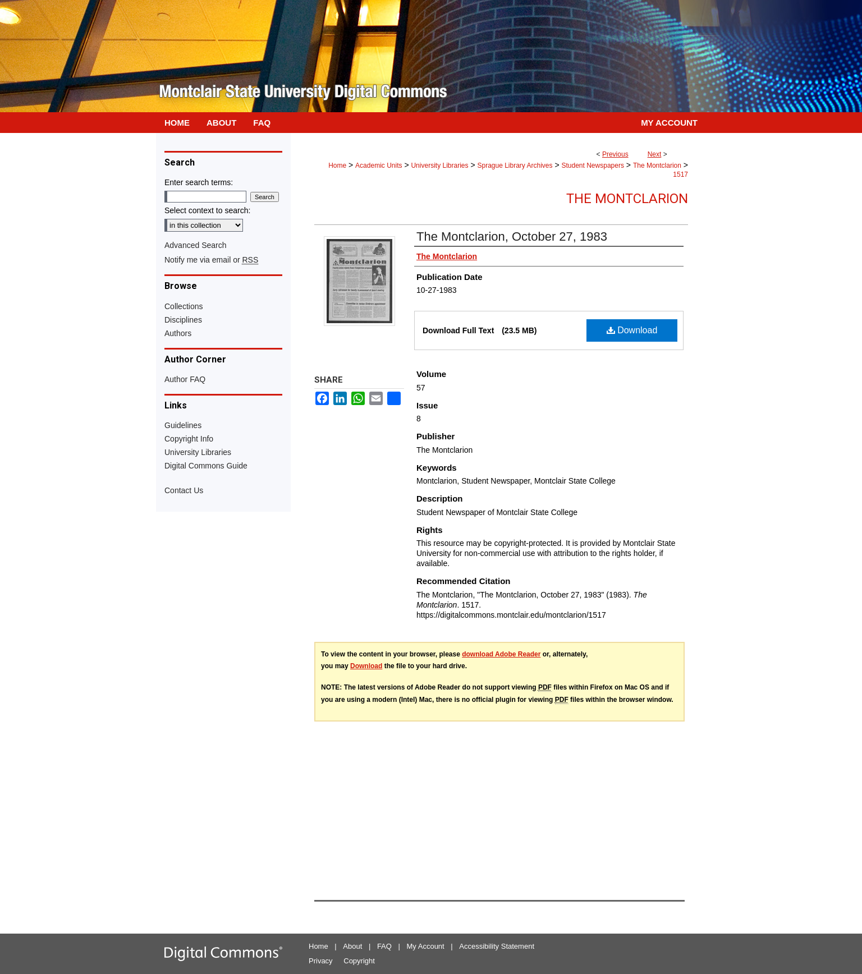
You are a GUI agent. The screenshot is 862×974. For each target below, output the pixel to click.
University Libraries (439, 165)
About (352, 946)
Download (632, 330)
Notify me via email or (211, 259)
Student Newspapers (593, 165)
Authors (177, 333)
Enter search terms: (198, 182)
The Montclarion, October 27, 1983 (511, 236)
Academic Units (378, 165)
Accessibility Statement (496, 946)
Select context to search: (207, 210)
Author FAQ (184, 379)
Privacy (321, 961)
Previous (615, 154)
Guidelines (182, 425)
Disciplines (183, 319)
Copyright (359, 961)
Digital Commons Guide (205, 465)
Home (337, 165)
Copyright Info (188, 438)
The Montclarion (657, 165)
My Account (425, 946)
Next (655, 154)
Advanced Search (195, 245)
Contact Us (183, 490)
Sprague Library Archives (514, 165)
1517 (680, 174)
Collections (183, 306)
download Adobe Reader (501, 654)
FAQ (384, 946)
